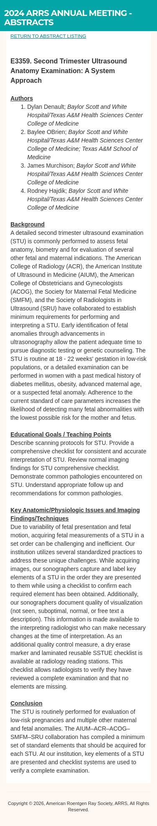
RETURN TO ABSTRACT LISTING (48, 36)
